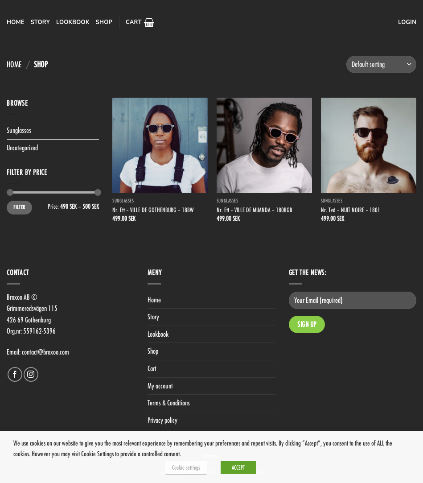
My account (160, 385)
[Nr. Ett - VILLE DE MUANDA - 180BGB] (264, 145)
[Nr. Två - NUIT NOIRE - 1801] (368, 145)
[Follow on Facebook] (15, 374)
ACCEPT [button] (238, 467)
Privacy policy (162, 420)
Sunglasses (19, 130)
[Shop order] (381, 64)
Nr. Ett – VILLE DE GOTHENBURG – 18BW (152, 210)
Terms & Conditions (169, 402)
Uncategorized (22, 147)
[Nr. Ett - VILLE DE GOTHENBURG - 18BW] (160, 145)
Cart (152, 368)
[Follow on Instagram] (31, 374)
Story (40, 22)
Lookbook (73, 22)
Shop (104, 22)
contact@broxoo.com (45, 351)
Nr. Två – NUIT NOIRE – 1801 (350, 210)
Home (16, 22)
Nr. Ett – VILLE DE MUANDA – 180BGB (254, 210)
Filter (19, 207)
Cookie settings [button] (186, 467)
